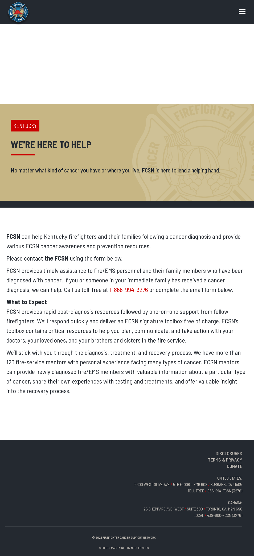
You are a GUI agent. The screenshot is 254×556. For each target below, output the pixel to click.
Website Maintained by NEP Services (124, 548)
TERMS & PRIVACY (225, 460)
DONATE (234, 466)
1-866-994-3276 (128, 289)
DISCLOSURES (229, 453)
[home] (18, 13)
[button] (242, 12)
